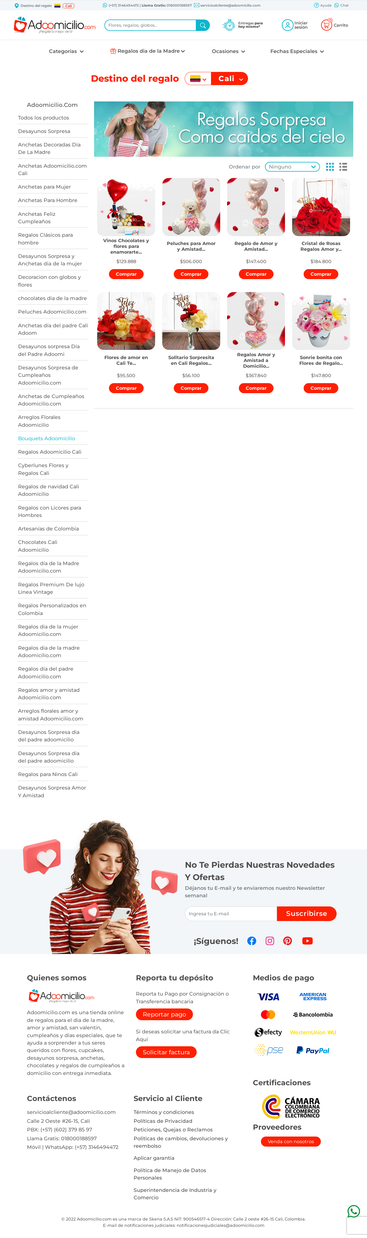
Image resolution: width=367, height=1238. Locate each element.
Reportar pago (164, 1014)
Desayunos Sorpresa (44, 131)
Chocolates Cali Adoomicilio (37, 546)
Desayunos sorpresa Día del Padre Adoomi (49, 350)
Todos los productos (43, 118)
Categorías (63, 51)
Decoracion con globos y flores (49, 280)
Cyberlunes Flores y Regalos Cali (43, 469)
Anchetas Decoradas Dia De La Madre (49, 148)
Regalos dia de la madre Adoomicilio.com (49, 651)
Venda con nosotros (291, 1141)
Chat (341, 5)
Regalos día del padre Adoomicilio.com (45, 672)
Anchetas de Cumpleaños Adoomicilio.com (51, 400)
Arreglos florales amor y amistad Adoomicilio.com (50, 714)
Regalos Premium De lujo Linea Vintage (51, 588)
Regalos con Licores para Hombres (49, 511)
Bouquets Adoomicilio (46, 438)
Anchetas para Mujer (44, 187)
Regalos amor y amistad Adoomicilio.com (49, 693)
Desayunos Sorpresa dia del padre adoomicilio (48, 736)
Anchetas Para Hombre (47, 200)
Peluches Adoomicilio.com (52, 312)
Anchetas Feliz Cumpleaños (36, 217)
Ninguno (280, 167)
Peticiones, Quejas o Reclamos (173, 1130)
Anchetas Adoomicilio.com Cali (52, 169)
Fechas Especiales (294, 51)
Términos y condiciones (164, 1112)
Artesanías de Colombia (48, 529)
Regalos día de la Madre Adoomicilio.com (48, 567)
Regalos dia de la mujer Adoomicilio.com (48, 630)
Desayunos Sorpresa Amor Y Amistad (52, 791)
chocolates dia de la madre (52, 298)
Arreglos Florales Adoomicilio (39, 421)
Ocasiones (226, 51)
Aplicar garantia (154, 1158)
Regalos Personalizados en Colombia (52, 609)
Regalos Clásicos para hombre (45, 238)
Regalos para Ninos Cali (48, 774)
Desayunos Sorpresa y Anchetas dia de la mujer (50, 260)
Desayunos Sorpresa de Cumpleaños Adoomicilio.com (48, 375)
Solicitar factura (166, 1052)
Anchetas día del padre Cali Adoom (53, 329)
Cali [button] (68, 6)
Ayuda (322, 5)
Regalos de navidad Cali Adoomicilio (48, 490)
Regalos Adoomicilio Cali (49, 452)
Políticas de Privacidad (163, 1121)
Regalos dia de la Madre (149, 51)
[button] (57, 6)
